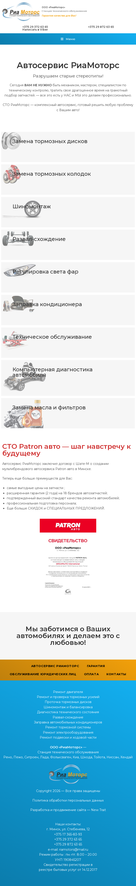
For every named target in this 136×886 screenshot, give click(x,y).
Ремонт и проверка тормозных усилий (68, 697)
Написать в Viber (35, 29)
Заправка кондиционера (47, 304)
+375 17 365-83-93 (68, 834)
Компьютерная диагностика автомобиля (52, 372)
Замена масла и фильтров (49, 407)
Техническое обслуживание (52, 337)
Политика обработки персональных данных (68, 800)
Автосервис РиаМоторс (55, 666)
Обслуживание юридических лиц (43, 674)
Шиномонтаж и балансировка (68, 707)
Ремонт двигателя (68, 692)
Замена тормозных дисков (50, 141)
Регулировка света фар (45, 271)
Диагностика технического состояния (68, 712)
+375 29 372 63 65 (35, 27)
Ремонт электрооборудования (68, 732)
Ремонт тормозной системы (68, 727)
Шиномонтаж (31, 206)
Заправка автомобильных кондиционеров (68, 722)
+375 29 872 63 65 (101, 27)
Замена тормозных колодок (51, 173)
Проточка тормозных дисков (68, 702)
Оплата (91, 674)
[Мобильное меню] (68, 39)
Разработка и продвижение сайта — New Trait (68, 810)
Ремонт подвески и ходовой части (68, 737)
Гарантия (96, 666)
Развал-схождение (39, 239)
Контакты (116, 674)
